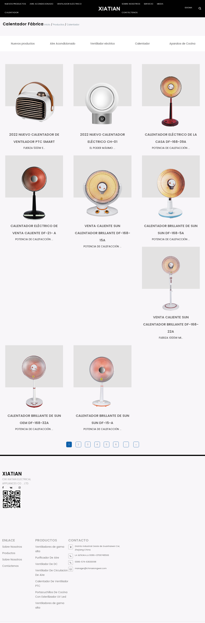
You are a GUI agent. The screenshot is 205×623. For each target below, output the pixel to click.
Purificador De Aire (47, 558)
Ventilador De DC (46, 564)
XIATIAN (12, 473)
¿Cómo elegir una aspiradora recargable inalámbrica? (57, 501)
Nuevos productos (15, 4)
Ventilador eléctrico (69, 4)
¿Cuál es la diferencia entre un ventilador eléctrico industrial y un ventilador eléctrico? (60, 520)
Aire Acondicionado (41, 4)
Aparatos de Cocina (182, 44)
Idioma (188, 7)
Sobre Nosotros (131, 4)
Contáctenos (129, 12)
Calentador (12, 12)
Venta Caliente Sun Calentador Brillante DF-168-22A (170, 324)
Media (160, 4)
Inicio (47, 24)
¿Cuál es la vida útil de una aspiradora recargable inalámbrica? (60, 487)
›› (136, 444)
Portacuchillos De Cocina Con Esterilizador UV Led (51, 594)
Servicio (148, 4)
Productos (58, 24)
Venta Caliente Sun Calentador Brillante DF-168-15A (102, 232)
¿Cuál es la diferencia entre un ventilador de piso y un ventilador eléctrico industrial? (60, 538)
